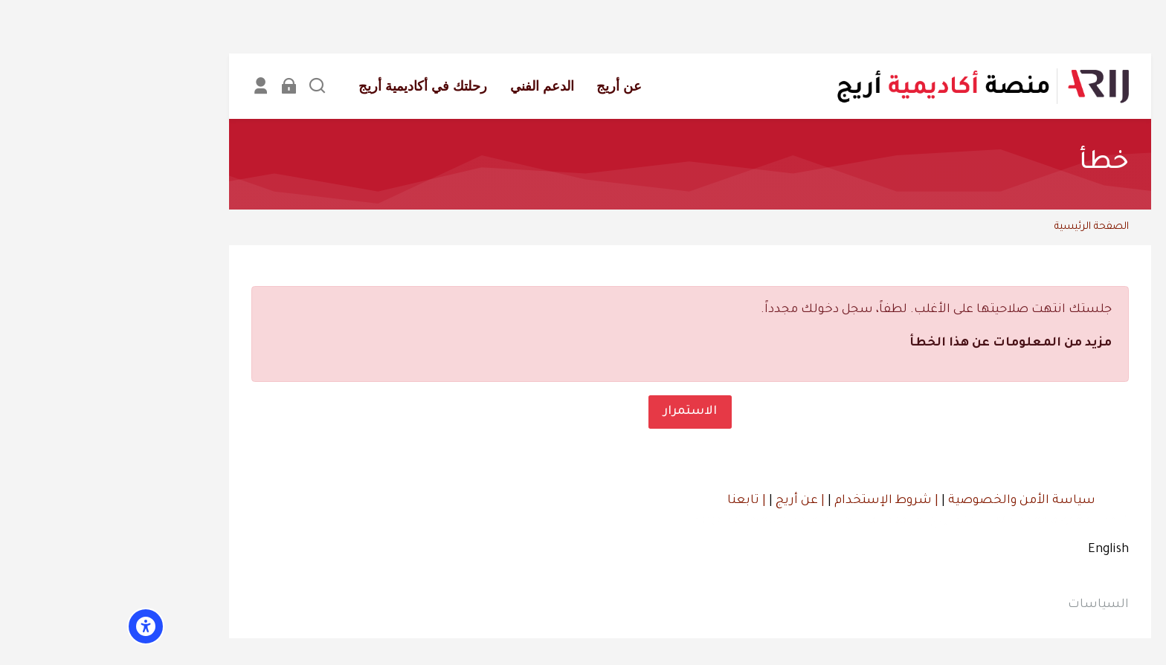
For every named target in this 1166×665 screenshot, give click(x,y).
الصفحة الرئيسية (984, 227)
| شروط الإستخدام (777, 500)
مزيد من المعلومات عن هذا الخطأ (903, 343)
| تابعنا (639, 500)
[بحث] (210, 86)
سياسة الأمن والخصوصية (913, 500)
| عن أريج (692, 500)
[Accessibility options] (38, 626)
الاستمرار (583, 411)
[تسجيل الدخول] (182, 86)
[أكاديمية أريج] (875, 86)
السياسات (991, 605)
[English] (1001, 550)
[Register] (153, 86)
